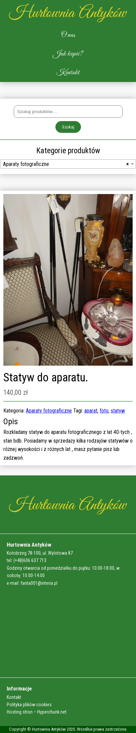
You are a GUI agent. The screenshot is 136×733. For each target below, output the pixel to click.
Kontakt (68, 72)
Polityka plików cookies (29, 704)
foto (104, 410)
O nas (68, 35)
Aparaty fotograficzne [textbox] (66, 164)
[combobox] (68, 164)
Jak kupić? (68, 54)
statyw (118, 410)
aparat (90, 410)
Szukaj (68, 126)
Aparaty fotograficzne (49, 410)
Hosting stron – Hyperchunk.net (36, 712)
